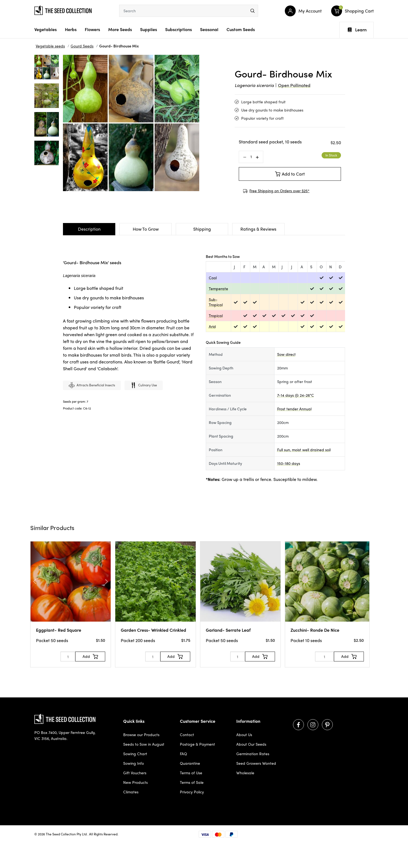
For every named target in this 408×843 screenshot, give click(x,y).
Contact (187, 734)
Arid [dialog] (212, 326)
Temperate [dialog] (218, 288)
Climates (130, 791)
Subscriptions (178, 29)
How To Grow (146, 229)
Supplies (148, 29)
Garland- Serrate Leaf (228, 630)
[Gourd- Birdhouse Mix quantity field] (251, 156)
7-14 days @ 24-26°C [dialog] (295, 395)
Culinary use (143, 385)
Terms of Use (191, 772)
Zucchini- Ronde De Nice (315, 630)
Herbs (71, 29)
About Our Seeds (251, 744)
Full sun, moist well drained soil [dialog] (304, 449)
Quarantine (190, 763)
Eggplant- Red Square (58, 630)
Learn (357, 29)
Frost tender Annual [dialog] (294, 408)
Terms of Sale (192, 782)
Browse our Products (141, 734)
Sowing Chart (135, 753)
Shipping (202, 229)
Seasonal (209, 29)
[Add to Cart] (90, 656)
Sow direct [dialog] (286, 354)
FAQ (183, 753)
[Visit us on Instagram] (312, 724)
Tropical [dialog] (216, 315)
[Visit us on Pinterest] (327, 724)
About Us (244, 734)
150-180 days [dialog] (288, 463)
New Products (135, 782)
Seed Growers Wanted (256, 763)
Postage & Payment (197, 744)
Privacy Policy (192, 791)
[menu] (252, 11)
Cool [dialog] (213, 277)
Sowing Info (133, 763)
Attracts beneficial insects (92, 385)
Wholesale (245, 772)
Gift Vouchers (134, 772)
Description (89, 229)
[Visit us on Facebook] (298, 724)
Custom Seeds (240, 29)
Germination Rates (252, 753)
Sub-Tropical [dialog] (216, 302)
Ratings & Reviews (258, 229)
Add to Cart (290, 174)
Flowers (92, 29)
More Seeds (120, 29)
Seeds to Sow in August (143, 744)
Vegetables (45, 29)
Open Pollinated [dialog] (294, 85)
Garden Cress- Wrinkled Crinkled (153, 630)
